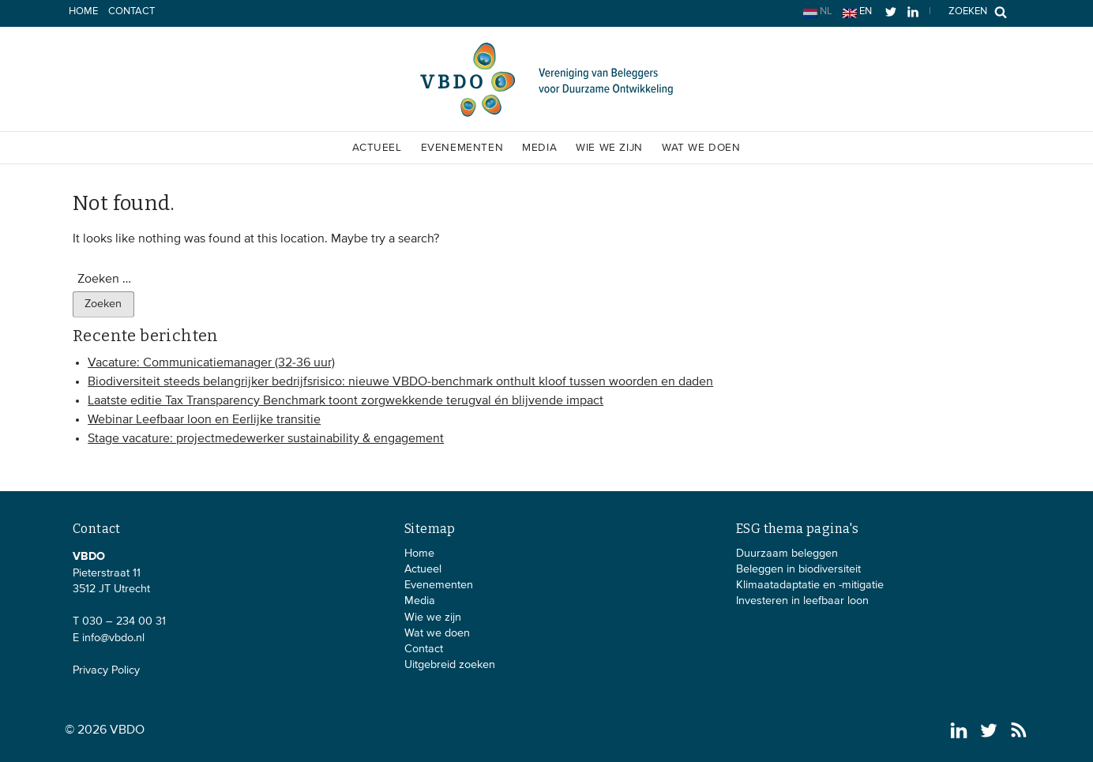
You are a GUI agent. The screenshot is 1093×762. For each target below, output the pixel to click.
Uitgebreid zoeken (449, 664)
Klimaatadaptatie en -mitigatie (810, 585)
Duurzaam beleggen (787, 553)
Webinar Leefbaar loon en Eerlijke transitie (204, 420)
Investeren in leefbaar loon (802, 600)
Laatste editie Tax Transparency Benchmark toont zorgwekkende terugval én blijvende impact (345, 401)
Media (539, 147)
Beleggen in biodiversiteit (798, 569)
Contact (131, 11)
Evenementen (462, 147)
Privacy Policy (106, 670)
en (857, 12)
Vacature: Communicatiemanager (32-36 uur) (211, 363)
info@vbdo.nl (113, 638)
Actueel (376, 147)
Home (83, 11)
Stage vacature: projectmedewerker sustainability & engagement (266, 439)
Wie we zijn (609, 147)
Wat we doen (701, 147)
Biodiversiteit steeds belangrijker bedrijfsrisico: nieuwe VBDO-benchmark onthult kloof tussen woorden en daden (400, 382)
